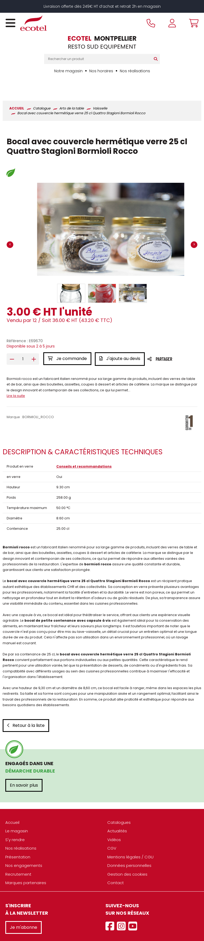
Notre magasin (68, 71)
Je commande (67, 342)
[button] (71, 276)
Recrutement (18, 856)
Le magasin (16, 813)
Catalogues (119, 804)
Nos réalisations (135, 71)
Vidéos (114, 822)
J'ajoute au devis (120, 342)
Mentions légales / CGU (130, 839)
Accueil (12, 804)
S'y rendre (15, 822)
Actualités (117, 813)
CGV (111, 830)
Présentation (17, 839)
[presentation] (10, 228)
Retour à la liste (26, 708)
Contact (115, 865)
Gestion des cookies (127, 856)
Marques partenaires (25, 865)
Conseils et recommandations (84, 449)
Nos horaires (101, 71)
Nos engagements (23, 848)
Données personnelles (129, 848)
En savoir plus (24, 767)
